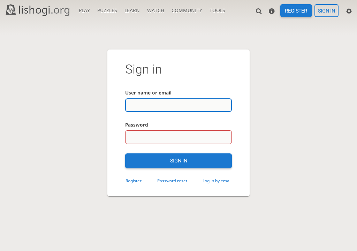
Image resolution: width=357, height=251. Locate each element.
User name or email (148, 92)
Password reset (172, 181)
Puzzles (107, 10)
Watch (155, 10)
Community (187, 10)
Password (136, 124)
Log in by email (217, 181)
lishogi (37, 9)
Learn (132, 10)
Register (296, 11)
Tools (217, 10)
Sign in (326, 11)
